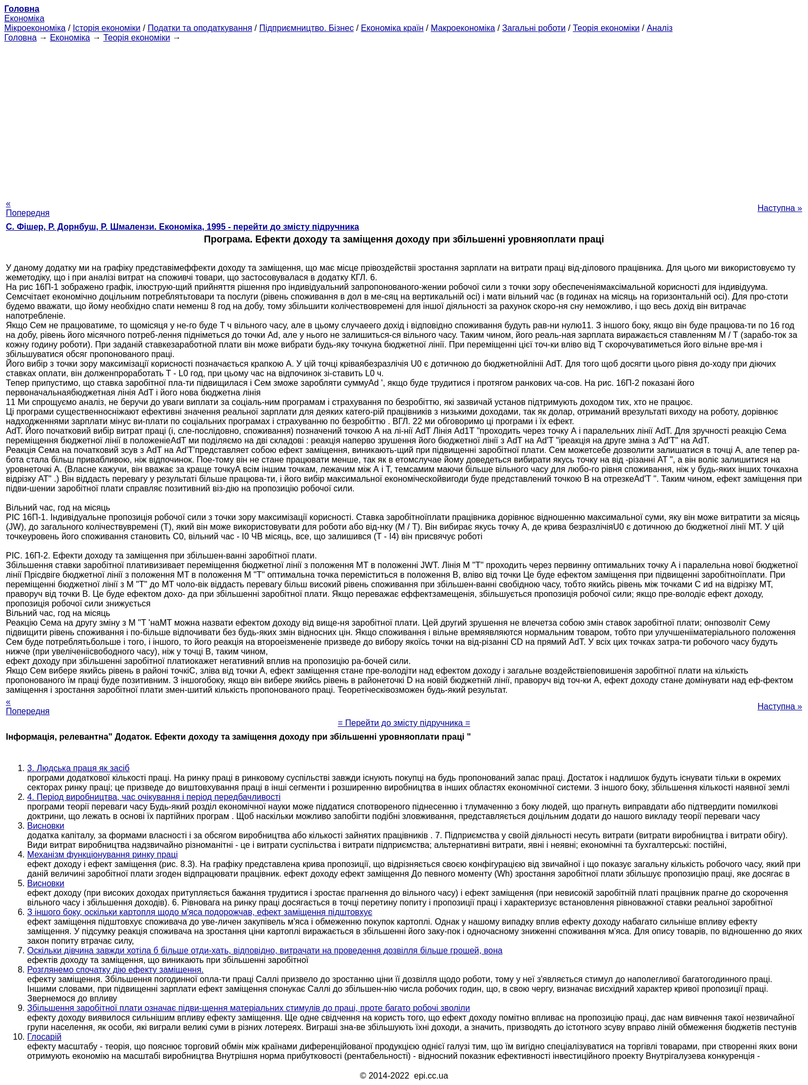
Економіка (24, 18)
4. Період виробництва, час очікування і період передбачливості (154, 796)
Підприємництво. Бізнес (306, 28)
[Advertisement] (404, 117)
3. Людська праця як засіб (78, 768)
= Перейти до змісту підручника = (404, 722)
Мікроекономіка (35, 28)
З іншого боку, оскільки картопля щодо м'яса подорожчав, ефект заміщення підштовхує (199, 912)
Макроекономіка (463, 28)
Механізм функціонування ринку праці (102, 854)
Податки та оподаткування (200, 28)
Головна (20, 37)
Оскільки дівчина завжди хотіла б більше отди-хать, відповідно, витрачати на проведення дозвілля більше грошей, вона (264, 950)
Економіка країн (392, 28)
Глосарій (44, 1036)
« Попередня (28, 208)
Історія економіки (107, 28)
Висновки (45, 825)
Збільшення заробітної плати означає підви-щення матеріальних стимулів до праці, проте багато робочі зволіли (248, 1008)
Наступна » (779, 208)
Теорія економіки (606, 28)
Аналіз (660, 28)
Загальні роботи (534, 28)
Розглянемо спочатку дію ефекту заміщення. (115, 969)
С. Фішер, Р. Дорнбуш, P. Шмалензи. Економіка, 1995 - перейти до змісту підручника (182, 226)
